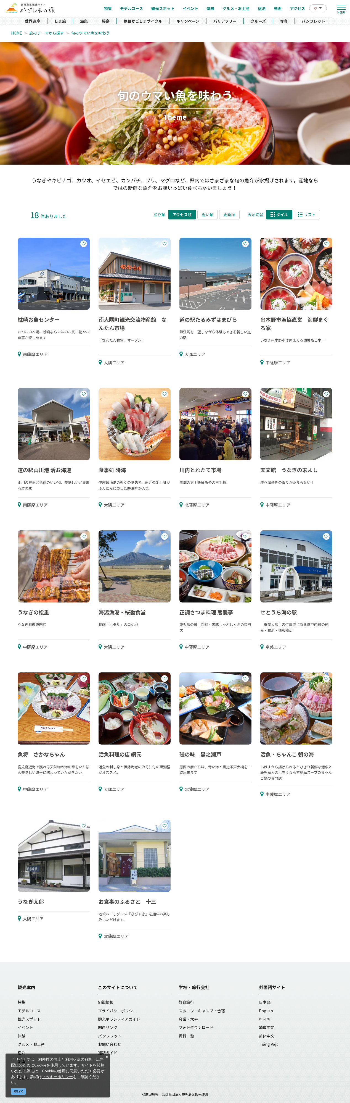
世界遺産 (32, 21)
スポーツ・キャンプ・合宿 (202, 1010)
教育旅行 (186, 1002)
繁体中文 (266, 1027)
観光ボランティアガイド (119, 1019)
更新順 (229, 214)
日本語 (265, 1002)
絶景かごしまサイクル (143, 21)
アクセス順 (182, 214)
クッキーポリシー (57, 1076)
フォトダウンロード (196, 1027)
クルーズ (258, 21)
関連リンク (107, 1027)
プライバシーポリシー (117, 1010)
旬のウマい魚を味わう (90, 33)
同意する (18, 1091)
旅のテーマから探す (46, 33)
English (266, 1010)
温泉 (84, 21)
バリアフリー (225, 21)
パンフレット (313, 21)
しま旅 (60, 21)
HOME (16, 33)
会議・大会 (188, 1019)
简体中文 (266, 1036)
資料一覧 (186, 1036)
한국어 (265, 1019)
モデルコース (29, 1010)
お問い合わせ (109, 1044)
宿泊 (21, 1052)
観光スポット (29, 1019)
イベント (25, 1027)
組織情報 (105, 1002)
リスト (306, 214)
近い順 (207, 214)
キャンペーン (187, 21)
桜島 (106, 21)
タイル (279, 214)
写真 (284, 21)
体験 (21, 1036)
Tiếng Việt (268, 1044)
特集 (21, 1002)
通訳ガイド (107, 1052)
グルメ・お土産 (31, 1044)
